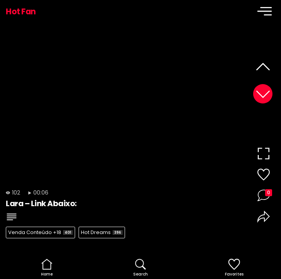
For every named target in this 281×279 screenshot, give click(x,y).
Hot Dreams (102, 232)
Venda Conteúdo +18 (40, 232)
